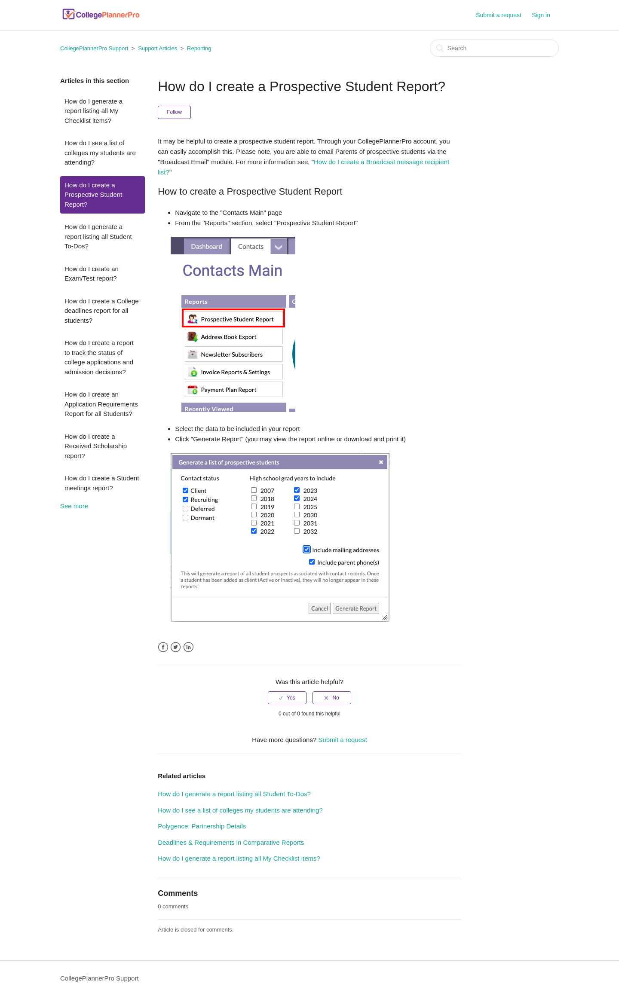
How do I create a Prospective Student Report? (93, 194)
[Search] (494, 48)
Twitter (175, 647)
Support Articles (157, 48)
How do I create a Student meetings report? (101, 483)
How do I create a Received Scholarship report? (95, 446)
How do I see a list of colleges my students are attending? (100, 152)
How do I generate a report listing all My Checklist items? (93, 111)
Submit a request (498, 15)
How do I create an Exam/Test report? (91, 273)
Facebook (163, 647)
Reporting (199, 48)
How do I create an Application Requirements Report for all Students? (101, 404)
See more (74, 506)
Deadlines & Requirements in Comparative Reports (231, 842)
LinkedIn (188, 647)
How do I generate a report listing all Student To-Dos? (98, 236)
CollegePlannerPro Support (94, 48)
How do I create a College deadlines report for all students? (101, 310)
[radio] (287, 697)
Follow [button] (174, 112)
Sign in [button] (541, 15)
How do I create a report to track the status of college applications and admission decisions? (99, 357)
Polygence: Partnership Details (202, 826)
